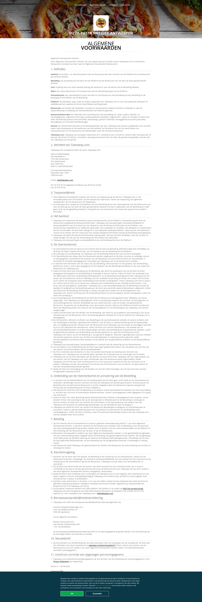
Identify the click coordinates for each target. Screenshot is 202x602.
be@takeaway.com (65, 180)
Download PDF (57, 571)
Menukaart (81, 5)
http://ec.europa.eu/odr (133, 488)
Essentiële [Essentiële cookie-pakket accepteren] (97, 594)
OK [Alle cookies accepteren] (72, 594)
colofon (125, 5)
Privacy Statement (61, 561)
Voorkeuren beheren (103, 585)
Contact (113, 5)
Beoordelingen (98, 5)
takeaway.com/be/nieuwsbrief (102, 545)
